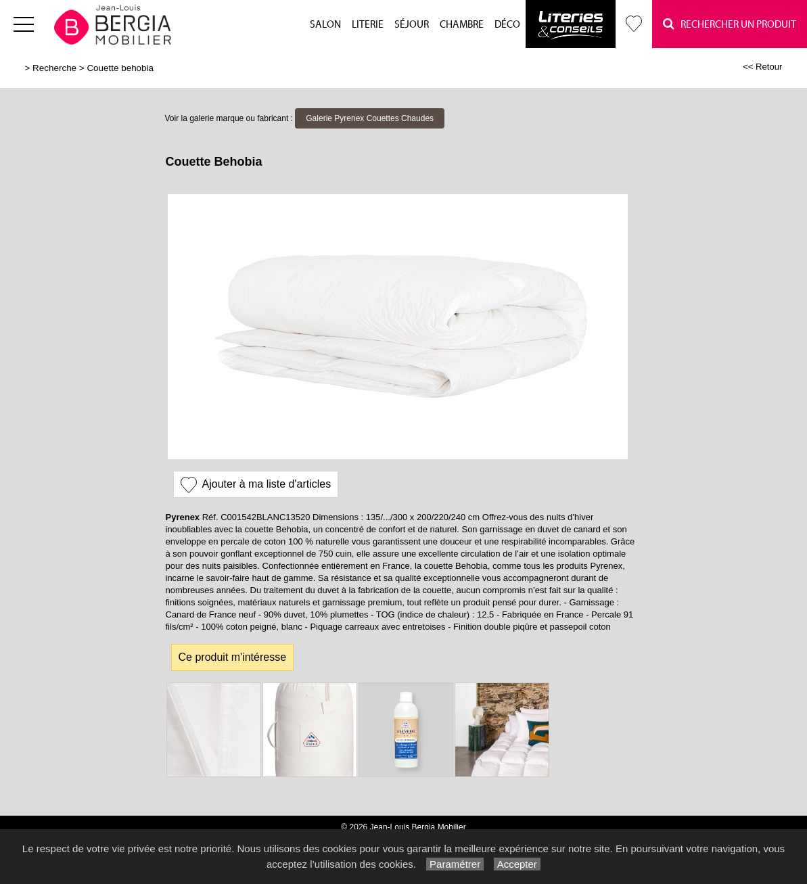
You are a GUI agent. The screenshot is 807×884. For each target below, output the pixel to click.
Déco (507, 24)
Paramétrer (455, 864)
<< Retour (763, 67)
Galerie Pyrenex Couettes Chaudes (370, 118)
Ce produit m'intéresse (233, 657)
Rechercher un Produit (729, 24)
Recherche (54, 68)
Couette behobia (120, 68)
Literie (368, 24)
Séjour (411, 24)
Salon (325, 24)
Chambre (462, 24)
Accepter (517, 864)
